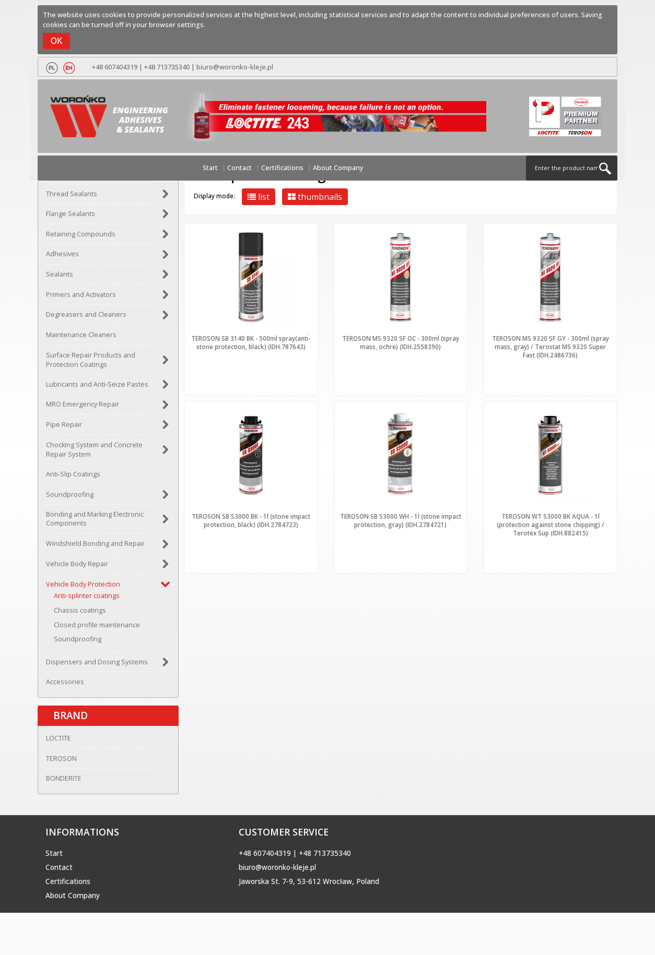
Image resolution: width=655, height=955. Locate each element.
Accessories (65, 681)
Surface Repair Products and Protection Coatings (90, 360)
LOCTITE (58, 738)
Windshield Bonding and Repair (95, 543)
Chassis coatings (80, 610)
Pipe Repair (64, 424)
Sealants (59, 274)
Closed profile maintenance (97, 624)
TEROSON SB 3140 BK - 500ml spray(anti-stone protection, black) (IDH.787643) (250, 342)
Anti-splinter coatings (87, 595)
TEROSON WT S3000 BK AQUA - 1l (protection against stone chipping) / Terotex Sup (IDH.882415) (550, 525)
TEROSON (61, 758)
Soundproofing (69, 494)
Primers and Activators (81, 294)
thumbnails (315, 196)
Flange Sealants (70, 213)
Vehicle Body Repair (77, 563)
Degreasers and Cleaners (86, 314)
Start (210, 167)
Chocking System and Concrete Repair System (94, 449)
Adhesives (62, 253)
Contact (239, 167)
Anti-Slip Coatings (73, 474)
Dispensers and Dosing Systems (97, 662)
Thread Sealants (71, 193)
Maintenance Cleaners (81, 334)
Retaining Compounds (80, 234)
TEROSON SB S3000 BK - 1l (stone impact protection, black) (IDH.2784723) (251, 520)
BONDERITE (63, 778)
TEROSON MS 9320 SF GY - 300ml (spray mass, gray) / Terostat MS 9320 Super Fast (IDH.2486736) (550, 347)
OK (56, 40)
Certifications (282, 167)
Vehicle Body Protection (83, 584)
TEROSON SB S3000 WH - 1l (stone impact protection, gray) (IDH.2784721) (400, 520)
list (259, 196)
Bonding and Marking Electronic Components (95, 519)
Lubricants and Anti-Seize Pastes (97, 384)
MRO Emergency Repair (82, 404)
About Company (338, 167)
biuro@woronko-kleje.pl (234, 67)
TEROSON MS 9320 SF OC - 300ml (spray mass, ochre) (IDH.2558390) (400, 342)
